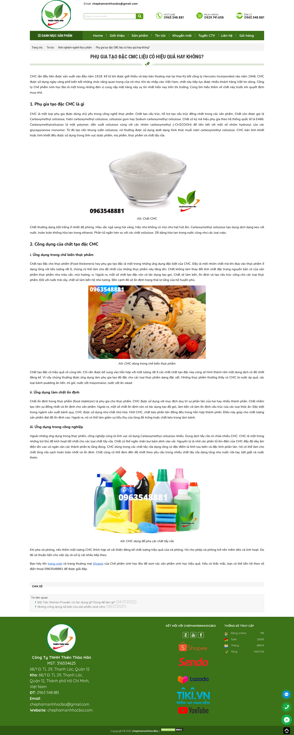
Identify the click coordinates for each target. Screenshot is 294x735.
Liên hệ (227, 35)
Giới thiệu (117, 35)
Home (98, 35)
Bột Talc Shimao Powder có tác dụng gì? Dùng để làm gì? (76, 602)
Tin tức (160, 35)
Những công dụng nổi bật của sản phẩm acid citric (71, 607)
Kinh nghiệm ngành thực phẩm (75, 47)
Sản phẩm (140, 35)
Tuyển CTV (206, 35)
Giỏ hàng (246, 35)
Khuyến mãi (182, 35)
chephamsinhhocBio (145, 730)
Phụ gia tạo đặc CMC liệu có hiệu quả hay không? (123, 47)
